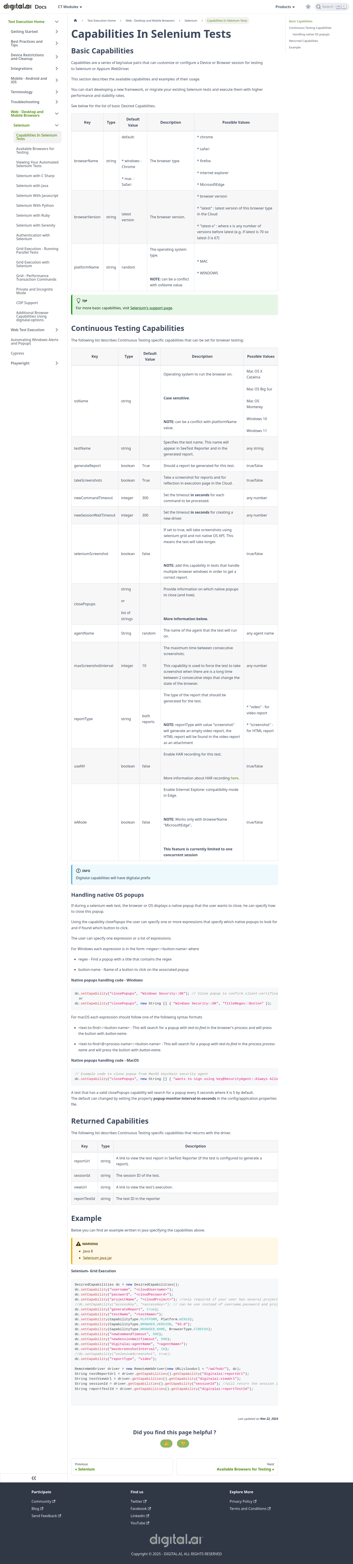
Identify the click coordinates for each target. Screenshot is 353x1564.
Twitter (139, 1501)
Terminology (22, 91)
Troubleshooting (25, 101)
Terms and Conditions (250, 1508)
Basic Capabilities (300, 21)
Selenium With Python (35, 205)
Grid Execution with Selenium (32, 264)
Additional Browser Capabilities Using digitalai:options (32, 316)
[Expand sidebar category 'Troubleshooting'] (57, 101)
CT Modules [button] (68, 6)
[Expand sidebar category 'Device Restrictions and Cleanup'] (57, 56)
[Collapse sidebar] (34, 1477)
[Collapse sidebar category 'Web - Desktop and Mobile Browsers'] (57, 113)
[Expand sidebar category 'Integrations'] (57, 68)
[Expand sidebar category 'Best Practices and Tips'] (57, 43)
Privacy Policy (243, 1501)
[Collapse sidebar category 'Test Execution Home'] (57, 21)
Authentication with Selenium (33, 237)
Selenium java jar (97, 1257)
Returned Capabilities (303, 41)
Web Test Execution (27, 329)
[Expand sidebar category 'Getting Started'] (57, 31)
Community (43, 1501)
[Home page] (75, 20)
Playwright (20, 363)
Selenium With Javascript (37, 195)
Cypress (17, 353)
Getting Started (24, 31)
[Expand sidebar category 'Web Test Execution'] (57, 329)
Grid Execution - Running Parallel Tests (37, 250)
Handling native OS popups (311, 34)
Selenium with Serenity (35, 225)
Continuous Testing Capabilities (310, 28)
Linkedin (140, 1515)
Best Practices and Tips (27, 43)
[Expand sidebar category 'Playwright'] (57, 363)
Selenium (22, 125)
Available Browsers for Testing (35, 150)
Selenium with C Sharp (35, 175)
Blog (37, 1508)
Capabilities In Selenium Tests (36, 137)
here (234, 778)
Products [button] (283, 6)
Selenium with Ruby (33, 215)
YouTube (140, 1523)
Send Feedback (46, 1515)
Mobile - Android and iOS (29, 80)
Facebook (141, 1508)
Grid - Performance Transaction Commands (36, 277)
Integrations (21, 68)
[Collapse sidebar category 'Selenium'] (57, 125)
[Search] (332, 7)
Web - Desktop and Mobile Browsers (27, 113)
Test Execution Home (26, 21)
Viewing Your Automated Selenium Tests (37, 164)
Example (295, 47)
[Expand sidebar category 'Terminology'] (57, 91)
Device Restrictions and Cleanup (27, 56)
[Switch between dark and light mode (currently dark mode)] (308, 6)
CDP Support (27, 302)
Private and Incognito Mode (34, 291)
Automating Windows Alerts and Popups (34, 341)
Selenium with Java (32, 185)
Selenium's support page (151, 307)
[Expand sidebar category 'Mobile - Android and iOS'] (57, 80)
